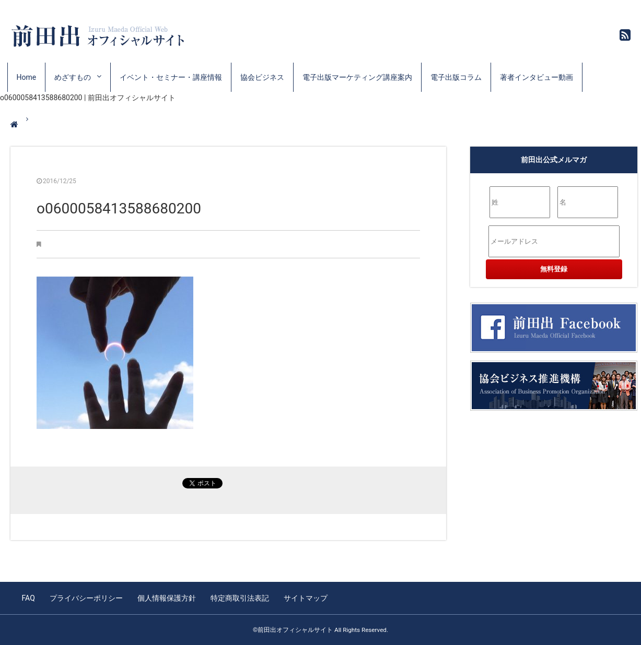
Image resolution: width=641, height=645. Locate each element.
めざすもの (72, 77)
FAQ (28, 598)
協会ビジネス (262, 77)
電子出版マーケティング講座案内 (357, 77)
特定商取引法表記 (240, 598)
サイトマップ (306, 598)
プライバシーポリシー (86, 598)
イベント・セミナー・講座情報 (171, 77)
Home (27, 77)
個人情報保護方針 (166, 598)
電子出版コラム (456, 77)
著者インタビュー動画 (536, 77)
